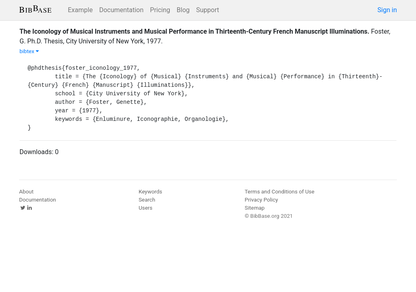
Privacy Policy (261, 200)
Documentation (121, 10)
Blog (183, 10)
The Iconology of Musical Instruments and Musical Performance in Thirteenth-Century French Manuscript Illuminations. (194, 31)
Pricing (160, 10)
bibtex (29, 51)
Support (207, 10)
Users (145, 208)
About (26, 192)
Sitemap (254, 208)
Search (147, 200)
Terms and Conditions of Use (279, 192)
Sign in (387, 10)
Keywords (150, 192)
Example (80, 10)
